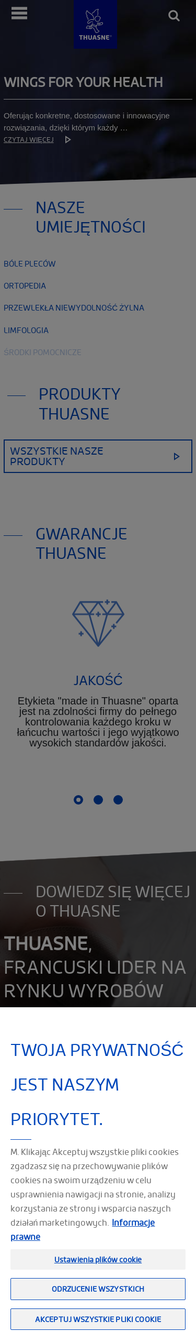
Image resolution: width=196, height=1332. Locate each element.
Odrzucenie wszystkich (98, 1300)
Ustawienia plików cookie (98, 1271)
